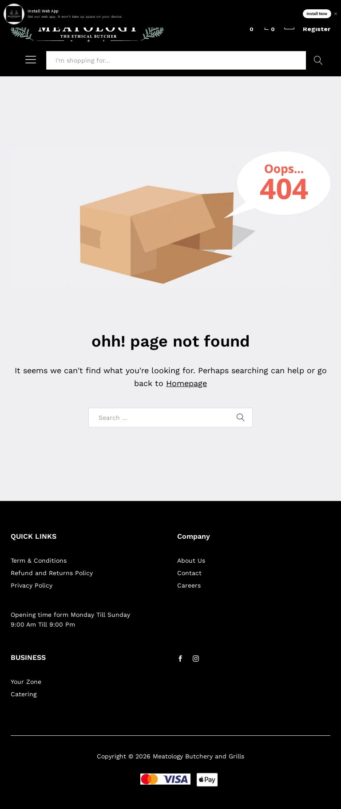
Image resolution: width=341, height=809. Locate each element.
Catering (23, 694)
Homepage (186, 383)
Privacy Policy (31, 585)
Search (318, 60)
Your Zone (26, 681)
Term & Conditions (39, 560)
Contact (189, 572)
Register (316, 28)
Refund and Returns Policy (52, 572)
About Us (191, 560)
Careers (189, 585)
